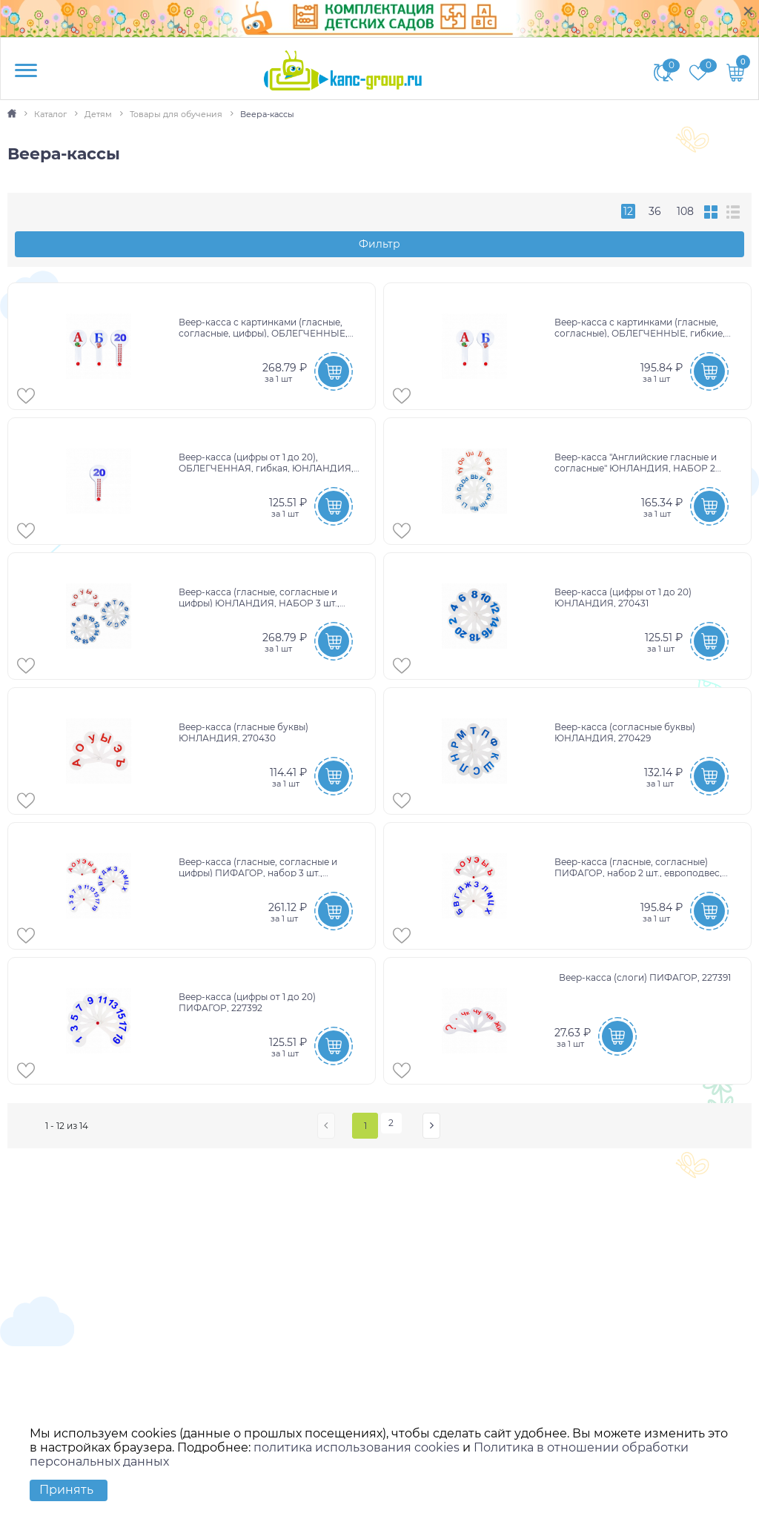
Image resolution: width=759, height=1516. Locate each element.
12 (628, 211)
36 (655, 211)
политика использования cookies (356, 1447)
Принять (66, 1490)
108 (685, 211)
